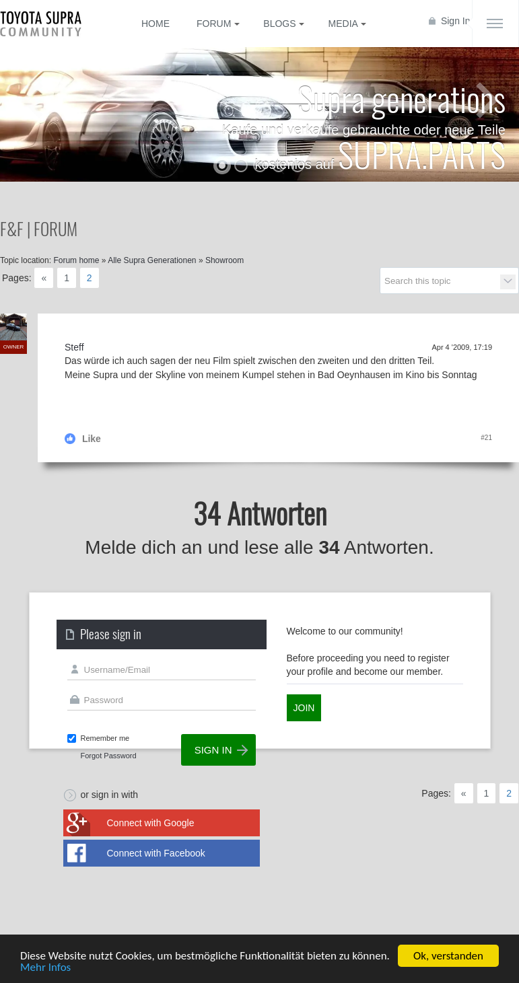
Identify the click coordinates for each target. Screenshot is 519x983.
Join (304, 707)
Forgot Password (109, 756)
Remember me (105, 738)
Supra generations (402, 97)
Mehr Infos (45, 968)
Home (155, 23)
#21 (486, 437)
